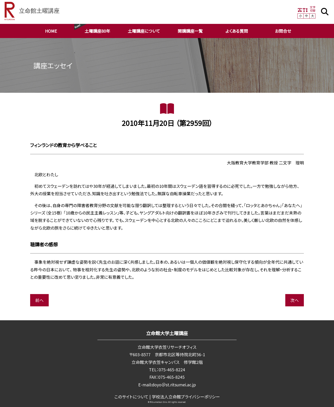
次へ (294, 300)
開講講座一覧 (190, 31)
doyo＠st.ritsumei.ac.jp (173, 384)
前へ (39, 300)
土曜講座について (144, 31)
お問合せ (283, 31)
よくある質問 (236, 31)
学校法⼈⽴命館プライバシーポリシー (186, 397)
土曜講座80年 (97, 31)
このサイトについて (131, 397)
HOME (51, 31)
